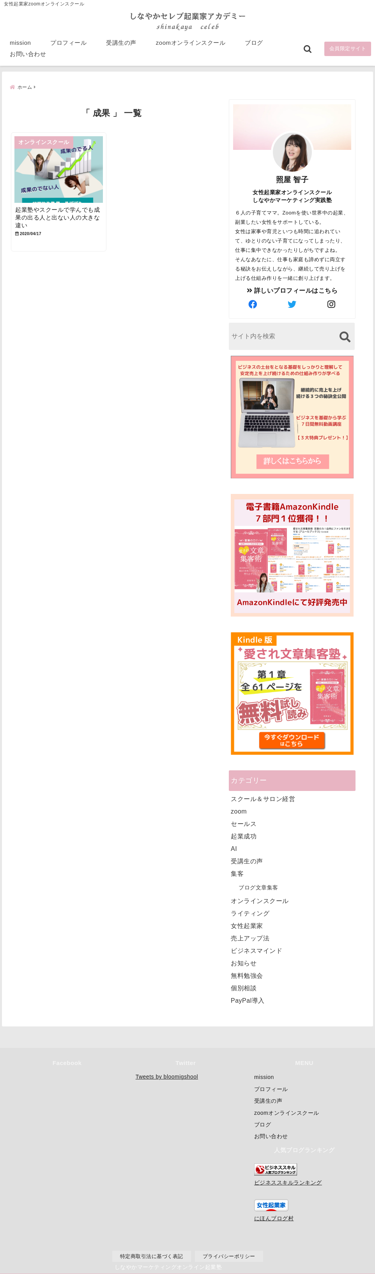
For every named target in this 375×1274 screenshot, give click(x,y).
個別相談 (243, 987)
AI (234, 848)
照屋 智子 (292, 179)
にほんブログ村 (274, 1218)
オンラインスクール (260, 900)
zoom (239, 810)
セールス (243, 823)
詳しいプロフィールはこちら (292, 289)
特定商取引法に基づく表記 (151, 1256)
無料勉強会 (247, 975)
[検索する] (345, 336)
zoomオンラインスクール (190, 43)
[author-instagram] (332, 304)
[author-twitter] (292, 304)
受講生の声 (121, 43)
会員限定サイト (347, 49)
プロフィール (68, 43)
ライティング (250, 912)
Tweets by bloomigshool (167, 1077)
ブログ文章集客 (258, 887)
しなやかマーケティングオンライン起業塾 (168, 1266)
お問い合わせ (28, 54)
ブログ (254, 43)
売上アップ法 (250, 937)
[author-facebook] (253, 304)
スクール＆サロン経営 (263, 798)
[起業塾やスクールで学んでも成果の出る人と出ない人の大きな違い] (60, 170)
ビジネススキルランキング (288, 1182)
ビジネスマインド (256, 950)
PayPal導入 (248, 999)
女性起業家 (247, 925)
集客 (237, 873)
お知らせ (243, 962)
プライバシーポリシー (229, 1256)
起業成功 (243, 835)
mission (20, 43)
